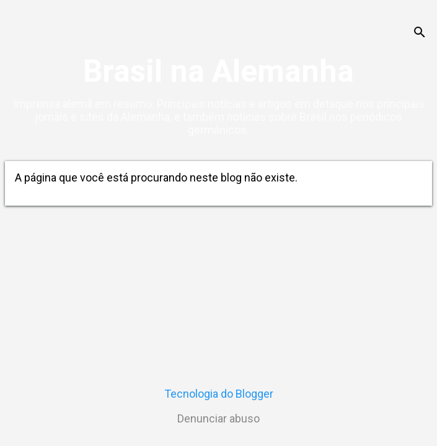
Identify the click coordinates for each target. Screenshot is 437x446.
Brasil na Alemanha (218, 71)
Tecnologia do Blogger (218, 393)
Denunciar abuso (218, 418)
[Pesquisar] (419, 34)
